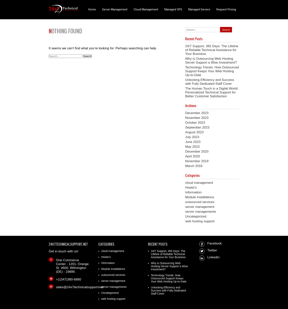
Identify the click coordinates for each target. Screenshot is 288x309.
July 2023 (192, 137)
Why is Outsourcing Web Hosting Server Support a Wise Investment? (211, 60)
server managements (200, 211)
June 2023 (192, 142)
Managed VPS (173, 9)
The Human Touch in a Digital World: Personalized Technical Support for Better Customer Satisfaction (211, 92)
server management (199, 207)
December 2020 (196, 151)
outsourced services (199, 202)
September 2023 (197, 127)
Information (193, 192)
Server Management (114, 9)
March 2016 (194, 166)
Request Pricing (226, 9)
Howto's (191, 187)
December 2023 (196, 113)
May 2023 (192, 147)
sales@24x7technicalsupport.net (79, 287)
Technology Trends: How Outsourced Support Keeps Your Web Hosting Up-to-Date (212, 71)
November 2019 (196, 161)
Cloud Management (146, 9)
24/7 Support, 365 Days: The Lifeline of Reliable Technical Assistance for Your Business (211, 50)
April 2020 (192, 156)
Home (92, 9)
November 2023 (196, 118)
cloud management (199, 183)
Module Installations (199, 197)
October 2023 (195, 122)
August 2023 (194, 132)
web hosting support (199, 221)
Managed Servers (199, 9)
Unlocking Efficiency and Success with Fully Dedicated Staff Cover (209, 82)
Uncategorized (195, 216)
